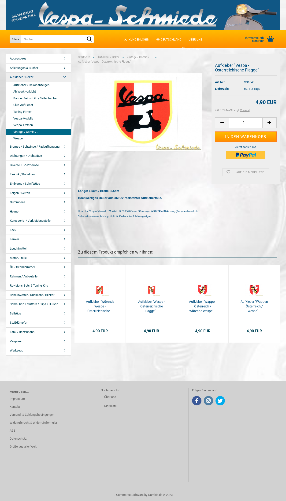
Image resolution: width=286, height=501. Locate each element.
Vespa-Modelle (23, 118)
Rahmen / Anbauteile (23, 276)
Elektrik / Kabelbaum (23, 174)
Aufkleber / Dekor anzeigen (31, 85)
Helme (14, 211)
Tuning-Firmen (22, 111)
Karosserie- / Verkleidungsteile (30, 220)
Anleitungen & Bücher (24, 68)
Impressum (17, 398)
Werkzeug (16, 350)
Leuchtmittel (18, 248)
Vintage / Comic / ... (26, 132)
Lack (13, 230)
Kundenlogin (136, 39)
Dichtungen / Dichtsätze (26, 155)
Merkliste (192, 49)
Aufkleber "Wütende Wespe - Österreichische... (100, 306)
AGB (12, 430)
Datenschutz (18, 438)
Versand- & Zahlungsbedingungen (32, 414)
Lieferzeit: (222, 88)
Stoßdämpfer (18, 322)
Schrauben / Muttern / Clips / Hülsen (34, 304)
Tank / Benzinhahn (22, 332)
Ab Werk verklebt (24, 91)
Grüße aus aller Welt (23, 446)
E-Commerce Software (129, 495)
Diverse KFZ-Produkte (24, 165)
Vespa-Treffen (23, 125)
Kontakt (15, 406)
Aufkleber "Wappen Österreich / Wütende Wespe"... (202, 306)
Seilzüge (15, 313)
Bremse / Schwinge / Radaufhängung (34, 146)
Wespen (18, 138)
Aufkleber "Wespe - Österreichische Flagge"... (151, 306)
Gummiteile (17, 202)
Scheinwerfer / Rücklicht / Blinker (32, 295)
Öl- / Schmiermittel (22, 267)
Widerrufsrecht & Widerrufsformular (33, 422)
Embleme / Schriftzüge (25, 183)
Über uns (195, 39)
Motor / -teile (18, 258)
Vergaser (16, 341)
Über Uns (110, 397)
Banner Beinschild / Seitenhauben (35, 98)
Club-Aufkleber (23, 105)
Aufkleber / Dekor (21, 77)
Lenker (14, 239)
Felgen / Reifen (20, 193)
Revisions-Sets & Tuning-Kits (29, 285)
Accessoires (18, 58)
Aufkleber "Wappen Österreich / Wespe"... (254, 306)
